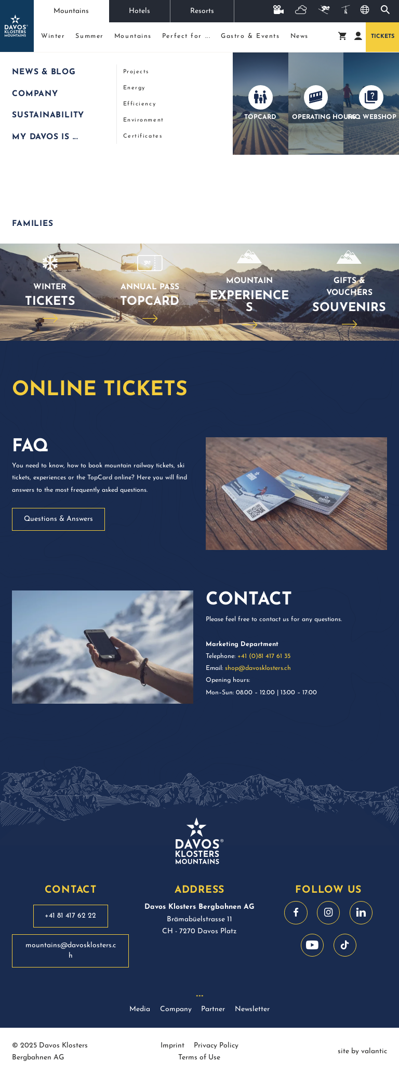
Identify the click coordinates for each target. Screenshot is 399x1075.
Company (176, 1009)
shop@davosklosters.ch (258, 668)
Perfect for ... (186, 36)
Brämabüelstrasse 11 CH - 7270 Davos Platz (199, 919)
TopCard (149, 302)
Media (139, 1009)
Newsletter (252, 1009)
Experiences (249, 302)
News (299, 36)
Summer (89, 36)
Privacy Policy (216, 1045)
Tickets (382, 36)
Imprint (172, 1045)
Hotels (139, 11)
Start (17, 66)
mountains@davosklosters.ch (70, 950)
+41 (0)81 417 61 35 (263, 656)
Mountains (71, 11)
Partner (213, 1009)
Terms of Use (199, 1057)
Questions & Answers (58, 519)
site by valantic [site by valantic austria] (362, 1051)
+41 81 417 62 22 (70, 915)
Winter (53, 36)
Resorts (202, 11)
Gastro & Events (250, 36)
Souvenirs (349, 308)
